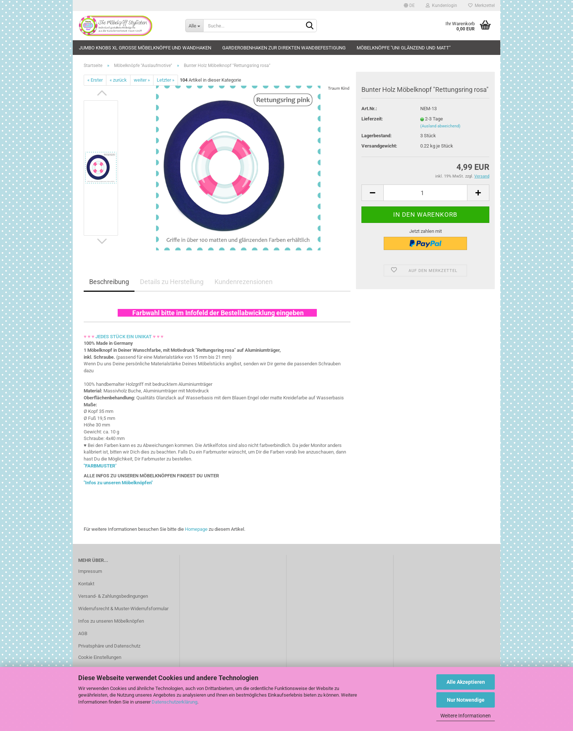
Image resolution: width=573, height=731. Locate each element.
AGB (82, 633)
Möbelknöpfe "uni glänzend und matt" (404, 48)
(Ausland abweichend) (440, 126)
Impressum (90, 571)
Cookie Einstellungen (99, 657)
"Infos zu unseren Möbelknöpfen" (118, 482)
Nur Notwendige (466, 700)
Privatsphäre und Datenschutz (109, 646)
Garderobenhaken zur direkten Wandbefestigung (284, 48)
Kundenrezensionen (244, 282)
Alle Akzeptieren (466, 682)
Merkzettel (481, 5)
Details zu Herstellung (172, 282)
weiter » (142, 80)
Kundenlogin (441, 5)
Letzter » (165, 80)
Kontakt (86, 583)
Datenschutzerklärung (174, 702)
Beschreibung (109, 282)
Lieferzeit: (372, 119)
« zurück (118, 80)
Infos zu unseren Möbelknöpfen (111, 621)
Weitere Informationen (465, 716)
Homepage (196, 529)
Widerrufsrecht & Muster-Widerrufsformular (123, 608)
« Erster (95, 80)
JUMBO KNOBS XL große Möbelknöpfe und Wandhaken (145, 48)
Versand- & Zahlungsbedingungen (113, 596)
